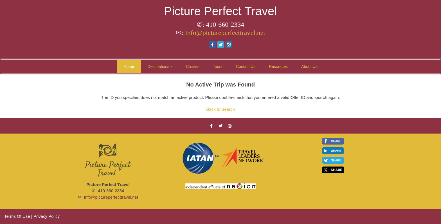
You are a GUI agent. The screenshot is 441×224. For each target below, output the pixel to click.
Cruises (192, 66)
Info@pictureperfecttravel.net (225, 32)
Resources (278, 66)
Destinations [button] (158, 66)
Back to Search (220, 109)
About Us (309, 66)
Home (128, 66)
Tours (217, 66)
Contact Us (245, 66)
